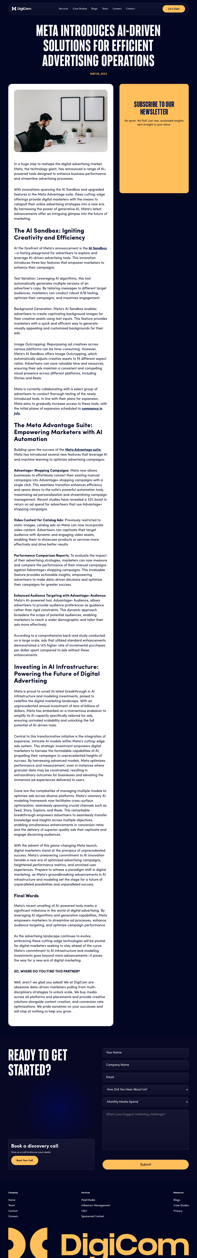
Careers (117, 9)
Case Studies (80, 9)
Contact (130, 9)
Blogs (94, 9)
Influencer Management (95, 1205)
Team (105, 9)
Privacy (178, 1211)
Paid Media (88, 1200)
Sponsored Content (92, 1216)
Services (63, 9)
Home (11, 1200)
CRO (84, 1211)
